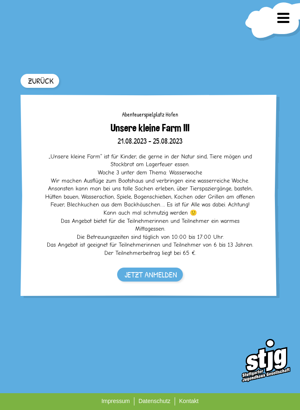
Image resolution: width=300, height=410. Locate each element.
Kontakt (188, 401)
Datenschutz (154, 401)
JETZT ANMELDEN (151, 274)
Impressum (116, 401)
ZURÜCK (40, 80)
